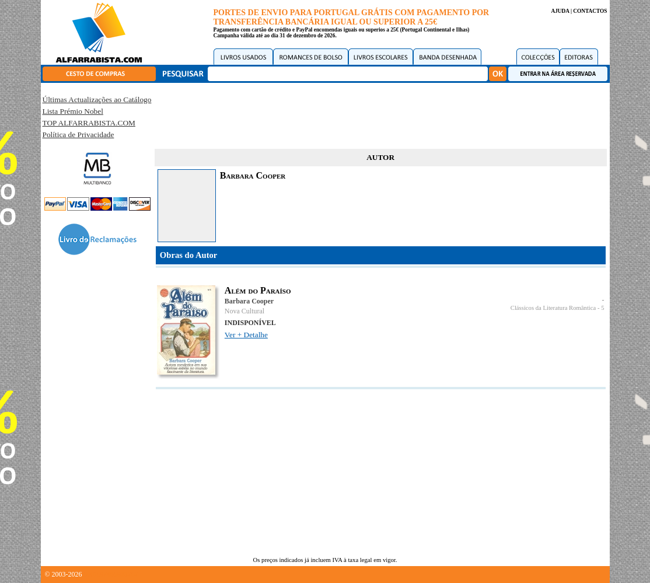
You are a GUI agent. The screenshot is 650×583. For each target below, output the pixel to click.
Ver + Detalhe (246, 334)
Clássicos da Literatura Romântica (553, 308)
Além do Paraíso (258, 290)
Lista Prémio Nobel (73, 111)
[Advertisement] (380, 114)
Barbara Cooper (249, 301)
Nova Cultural (244, 311)
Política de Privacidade (78, 134)
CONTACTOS (590, 11)
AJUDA (560, 11)
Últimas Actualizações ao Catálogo (97, 99)
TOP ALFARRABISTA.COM (89, 122)
